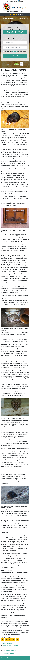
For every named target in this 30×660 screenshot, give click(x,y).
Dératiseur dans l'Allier (7, 643)
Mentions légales (11, 658)
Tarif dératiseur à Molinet (9, 650)
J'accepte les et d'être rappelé (16, 51)
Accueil (3, 658)
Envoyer (15, 56)
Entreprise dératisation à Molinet (11, 648)
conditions (15, 51)
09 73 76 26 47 (15, 32)
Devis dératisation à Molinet (10, 645)
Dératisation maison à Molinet (11, 653)
